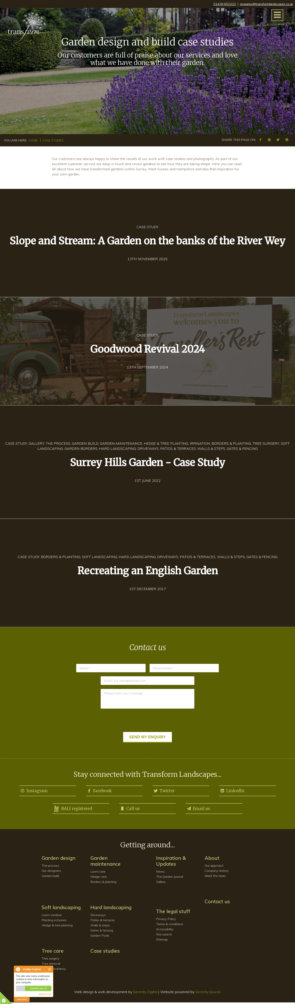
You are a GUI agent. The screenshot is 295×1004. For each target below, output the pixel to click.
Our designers (51, 872)
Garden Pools (99, 937)
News (160, 873)
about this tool (45, 994)
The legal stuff (173, 913)
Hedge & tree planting (57, 927)
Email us (198, 809)
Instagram (34, 790)
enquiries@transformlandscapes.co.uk (266, 4)
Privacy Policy (166, 920)
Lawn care (97, 873)
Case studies (54, 140)
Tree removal (51, 965)
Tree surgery (50, 960)
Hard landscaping (110, 909)
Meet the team (215, 877)
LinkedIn (232, 790)
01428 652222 (225, 4)
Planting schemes (54, 922)
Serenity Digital (144, 993)
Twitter (164, 790)
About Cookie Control (18, 969)
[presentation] (148, 720)
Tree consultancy (54, 970)
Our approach (214, 867)
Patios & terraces (102, 922)
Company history (217, 872)
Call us (130, 809)
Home (33, 140)
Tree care (53, 952)
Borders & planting (103, 883)
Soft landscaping (61, 909)
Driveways (98, 916)
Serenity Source (208, 993)
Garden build (50, 877)
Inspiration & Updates (171, 862)
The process (50, 867)
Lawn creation (52, 916)
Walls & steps (100, 927)
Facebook (99, 790)
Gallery (161, 883)
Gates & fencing (101, 932)
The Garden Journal (169, 878)
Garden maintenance (105, 862)
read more (22, 999)
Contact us (217, 903)
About (212, 859)
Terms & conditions (169, 926)
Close (49, 969)
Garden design (58, 859)
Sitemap (162, 941)
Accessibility (165, 931)
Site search (164, 936)
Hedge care (98, 878)
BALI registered (72, 810)
